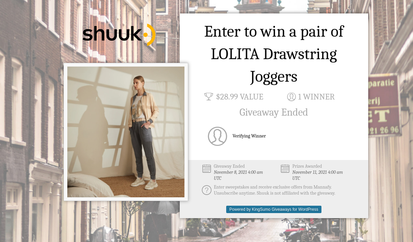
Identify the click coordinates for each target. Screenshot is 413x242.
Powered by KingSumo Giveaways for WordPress (274, 209)
